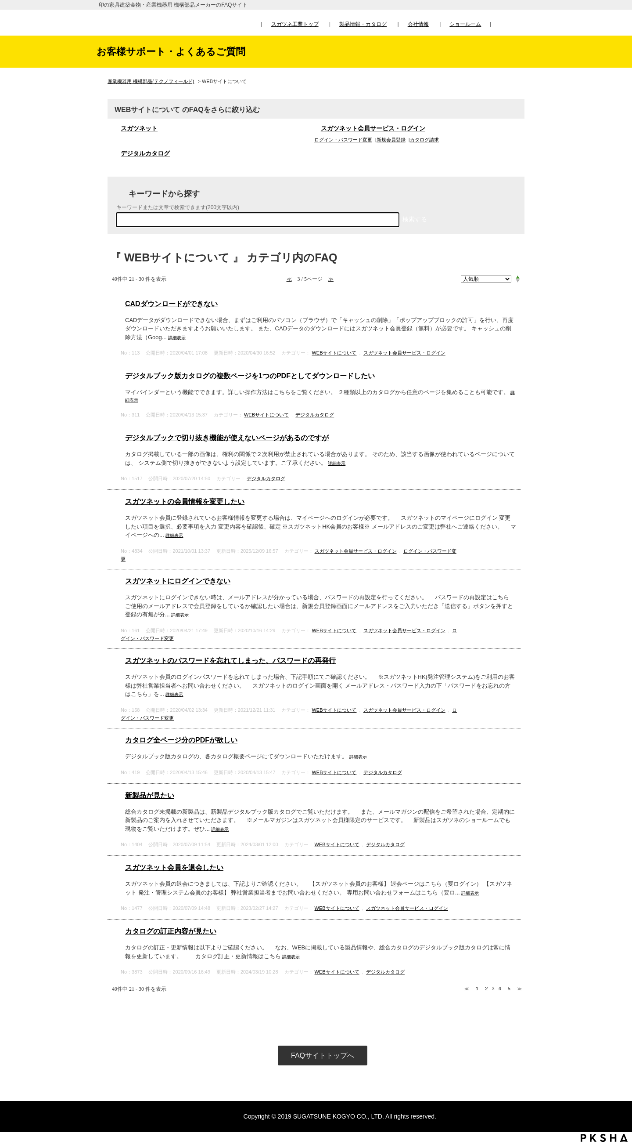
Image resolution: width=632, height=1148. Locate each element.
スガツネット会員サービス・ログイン (373, 128)
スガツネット (139, 128)
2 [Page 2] (486, 988)
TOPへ (616, 1059)
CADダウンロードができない (171, 304)
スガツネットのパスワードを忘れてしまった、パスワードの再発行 (230, 660)
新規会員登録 (391, 139)
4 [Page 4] (500, 988)
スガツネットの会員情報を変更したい (184, 501)
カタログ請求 (424, 139)
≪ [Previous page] (466, 988)
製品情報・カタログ (363, 24)
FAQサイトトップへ (322, 1055)
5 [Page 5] (509, 988)
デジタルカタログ (145, 153)
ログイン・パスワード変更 (343, 139)
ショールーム (465, 24)
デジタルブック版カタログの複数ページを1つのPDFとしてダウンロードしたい (250, 376)
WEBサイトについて (334, 352)
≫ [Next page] (519, 988)
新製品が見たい (149, 795)
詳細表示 (177, 337)
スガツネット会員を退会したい (174, 867)
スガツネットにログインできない (177, 581)
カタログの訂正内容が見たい (170, 931)
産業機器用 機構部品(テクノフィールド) (151, 81)
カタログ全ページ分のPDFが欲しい (181, 740)
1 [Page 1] (477, 988)
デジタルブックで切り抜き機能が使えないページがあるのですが (227, 438)
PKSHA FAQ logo (604, 1138)
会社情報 (418, 24)
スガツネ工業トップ (295, 24)
